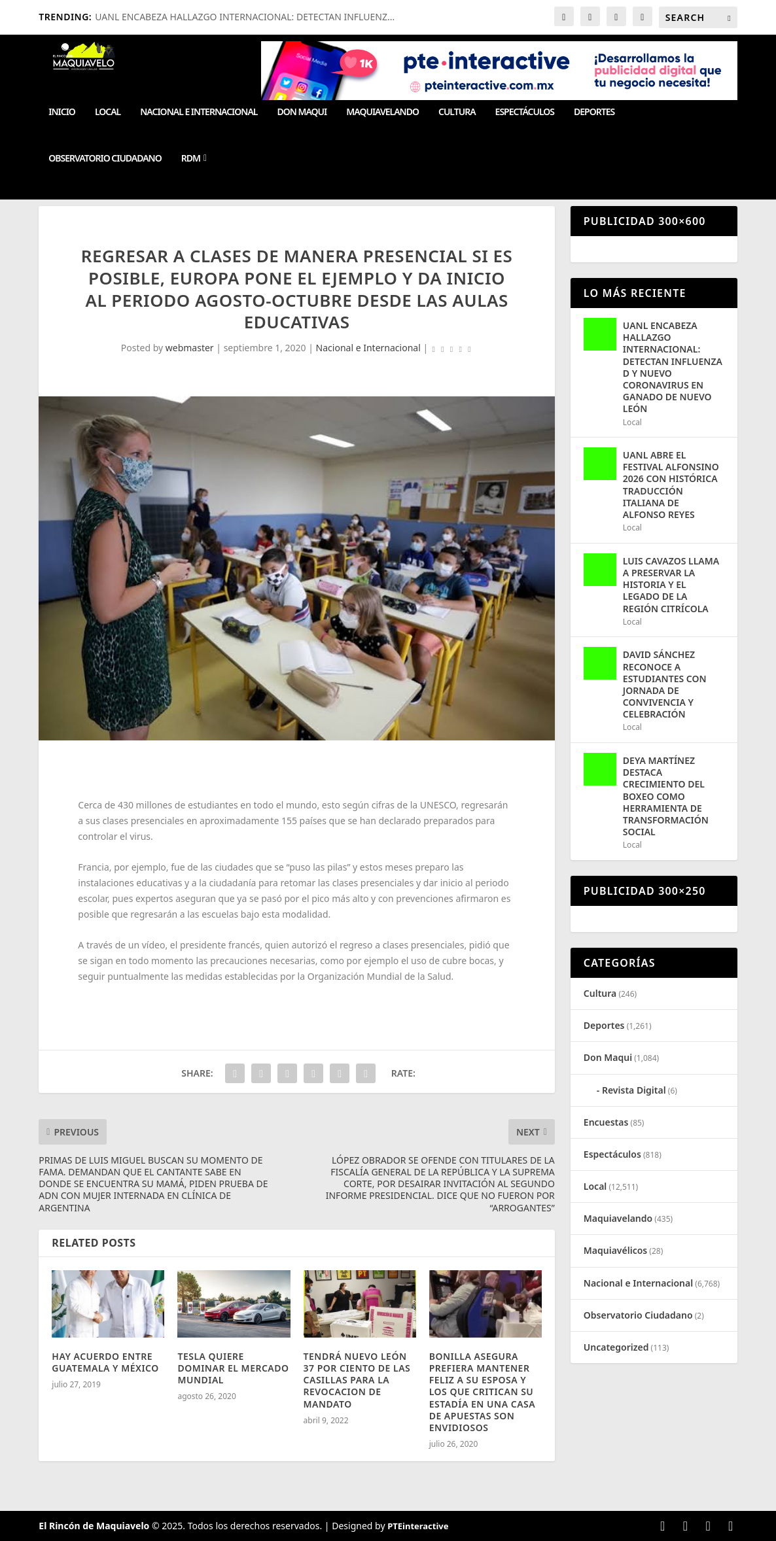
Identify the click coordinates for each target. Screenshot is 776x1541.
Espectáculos (524, 112)
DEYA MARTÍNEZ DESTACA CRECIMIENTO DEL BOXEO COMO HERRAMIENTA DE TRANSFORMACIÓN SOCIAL (666, 796)
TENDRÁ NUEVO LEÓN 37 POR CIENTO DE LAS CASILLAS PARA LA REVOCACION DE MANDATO (357, 1380)
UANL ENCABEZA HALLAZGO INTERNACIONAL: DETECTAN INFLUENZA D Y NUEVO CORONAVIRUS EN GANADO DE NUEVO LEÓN (672, 367)
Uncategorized (616, 1347)
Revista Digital (634, 1090)
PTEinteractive (417, 1526)
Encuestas (606, 1122)
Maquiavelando (382, 112)
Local (107, 112)
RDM (190, 158)
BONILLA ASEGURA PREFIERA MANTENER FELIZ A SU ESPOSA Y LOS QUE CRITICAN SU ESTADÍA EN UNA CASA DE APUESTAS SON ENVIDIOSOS (482, 1392)
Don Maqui (301, 112)
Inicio (61, 112)
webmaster (190, 347)
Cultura (457, 112)
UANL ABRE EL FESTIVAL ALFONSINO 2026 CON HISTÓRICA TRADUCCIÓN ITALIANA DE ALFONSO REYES (671, 485)
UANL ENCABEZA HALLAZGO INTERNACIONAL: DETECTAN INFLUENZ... (245, 16)
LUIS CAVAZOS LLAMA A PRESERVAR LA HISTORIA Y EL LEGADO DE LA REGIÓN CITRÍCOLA (671, 585)
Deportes (594, 112)
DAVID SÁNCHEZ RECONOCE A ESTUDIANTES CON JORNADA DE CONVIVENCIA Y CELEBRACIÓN (665, 684)
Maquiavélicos (615, 1250)
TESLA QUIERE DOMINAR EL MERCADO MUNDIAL (233, 1368)
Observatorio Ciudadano (104, 158)
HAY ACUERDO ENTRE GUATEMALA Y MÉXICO (105, 1362)
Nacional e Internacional (198, 112)
